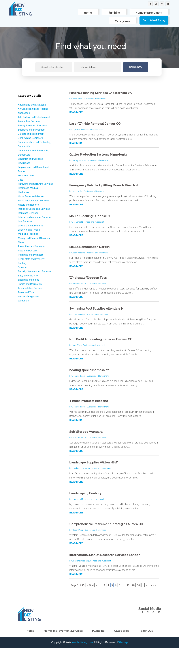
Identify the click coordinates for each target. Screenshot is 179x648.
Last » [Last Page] (153, 585)
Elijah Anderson (78, 376)
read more (76, 112)
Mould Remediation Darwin (89, 247)
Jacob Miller (77, 191)
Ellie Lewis (76, 222)
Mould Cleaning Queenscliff (89, 216)
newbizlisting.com (82, 642)
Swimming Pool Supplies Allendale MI (96, 308)
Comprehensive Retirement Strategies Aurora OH (106, 524)
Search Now (135, 67)
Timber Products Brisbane (88, 401)
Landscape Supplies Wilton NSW (93, 462)
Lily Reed (76, 129)
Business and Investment (95, 99)
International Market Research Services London (104, 555)
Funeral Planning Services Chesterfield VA (100, 93)
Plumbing (114, 12)
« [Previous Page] (96, 585)
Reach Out (146, 631)
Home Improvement (149, 12)
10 (128, 585)
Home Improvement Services (63, 631)
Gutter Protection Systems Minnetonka (98, 154)
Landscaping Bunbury (85, 493)
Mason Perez (77, 530)
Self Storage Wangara (86, 432)
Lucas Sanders (78, 314)
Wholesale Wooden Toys (88, 278)
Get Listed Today (154, 20)
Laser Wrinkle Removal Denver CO (95, 123)
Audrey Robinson (79, 160)
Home (88, 12)
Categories (122, 21)
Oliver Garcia (77, 283)
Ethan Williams (78, 253)
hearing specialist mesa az (89, 370)
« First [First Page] (90, 585)
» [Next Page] (146, 585)
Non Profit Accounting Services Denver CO (100, 339)
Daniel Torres (77, 437)
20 (133, 585)
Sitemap (123, 642)
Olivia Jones (77, 99)
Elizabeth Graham (80, 468)
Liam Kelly (76, 499)
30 (138, 585)
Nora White (77, 345)
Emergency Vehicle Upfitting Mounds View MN (103, 185)
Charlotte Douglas (80, 561)
